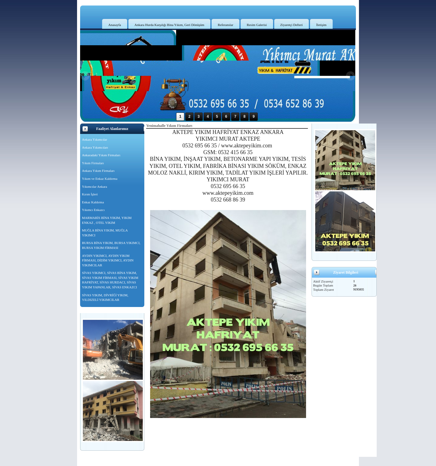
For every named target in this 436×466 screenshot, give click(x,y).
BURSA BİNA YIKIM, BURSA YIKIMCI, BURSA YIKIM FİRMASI (111, 245)
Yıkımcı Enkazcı (93, 210)
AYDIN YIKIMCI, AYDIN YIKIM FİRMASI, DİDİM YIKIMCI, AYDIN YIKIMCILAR (108, 260)
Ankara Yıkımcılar (94, 139)
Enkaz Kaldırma (93, 202)
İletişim (321, 25)
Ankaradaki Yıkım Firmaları (101, 155)
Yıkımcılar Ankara (94, 186)
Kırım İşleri (90, 194)
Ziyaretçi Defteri (291, 25)
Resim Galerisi (257, 25)
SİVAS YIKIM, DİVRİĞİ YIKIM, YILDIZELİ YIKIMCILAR (105, 297)
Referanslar (225, 25)
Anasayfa (114, 25)
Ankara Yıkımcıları (95, 147)
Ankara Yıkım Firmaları (98, 170)
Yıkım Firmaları (93, 163)
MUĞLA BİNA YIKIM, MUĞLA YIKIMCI (105, 232)
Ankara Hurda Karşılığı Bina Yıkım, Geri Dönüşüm (169, 25)
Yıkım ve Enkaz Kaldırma (99, 178)
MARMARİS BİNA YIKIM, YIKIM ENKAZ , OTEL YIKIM (106, 220)
